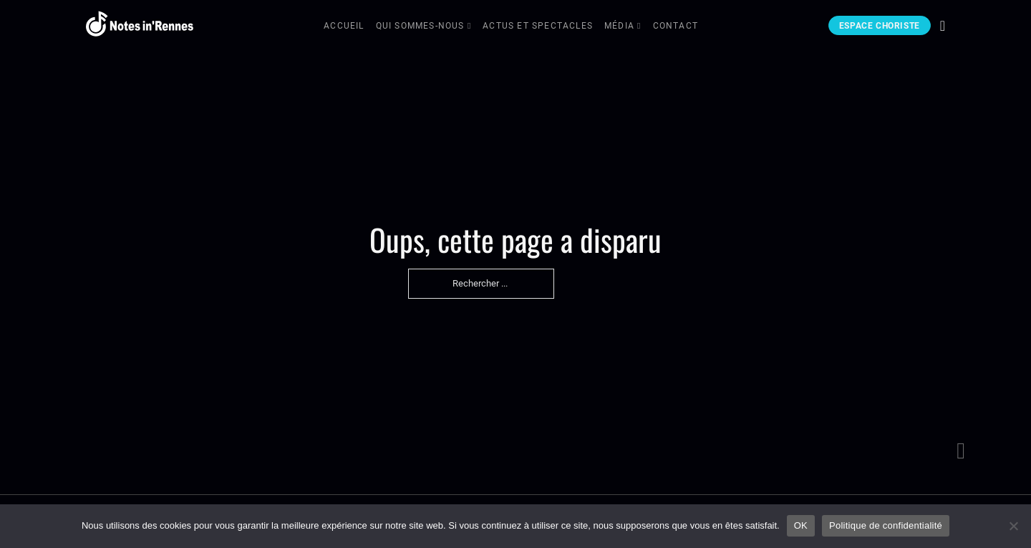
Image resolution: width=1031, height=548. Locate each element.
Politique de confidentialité (885, 525)
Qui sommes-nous (420, 26)
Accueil (344, 26)
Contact (675, 26)
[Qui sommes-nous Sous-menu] (470, 26)
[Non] (1013, 526)
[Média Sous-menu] (639, 26)
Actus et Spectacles (538, 26)
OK (801, 525)
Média (619, 26)
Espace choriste (879, 26)
